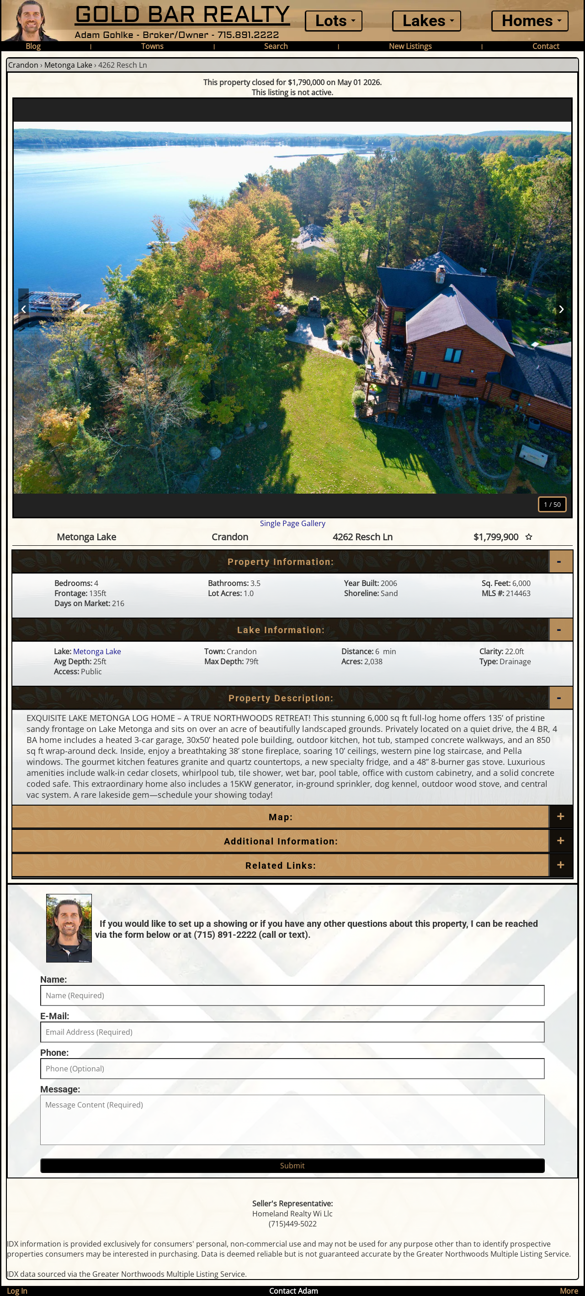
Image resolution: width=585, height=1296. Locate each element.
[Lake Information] (292, 629)
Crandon (23, 65)
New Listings (410, 46)
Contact (545, 46)
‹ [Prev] (24, 307)
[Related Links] (292, 865)
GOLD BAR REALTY (182, 15)
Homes (527, 20)
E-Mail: (54, 1016)
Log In (17, 1291)
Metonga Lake (68, 65)
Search (276, 46)
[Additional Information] (292, 841)
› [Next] (561, 307)
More (569, 1291)
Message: (60, 1089)
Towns (152, 46)
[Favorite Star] (528, 537)
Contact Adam (293, 1291)
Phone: (54, 1052)
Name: (53, 979)
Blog (33, 46)
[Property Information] (292, 561)
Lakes (424, 20)
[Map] (292, 817)
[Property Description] (292, 698)
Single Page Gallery (292, 523)
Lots (331, 20)
